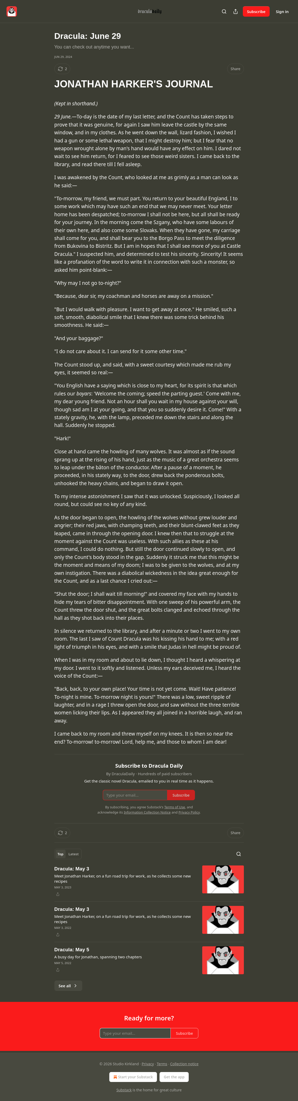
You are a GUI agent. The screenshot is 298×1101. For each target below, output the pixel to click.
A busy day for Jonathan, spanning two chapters (98, 956)
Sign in (282, 11)
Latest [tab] (73, 854)
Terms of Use (174, 807)
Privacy (148, 1063)
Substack (124, 1089)
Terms (162, 1063)
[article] (149, 881)
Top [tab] (61, 854)
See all (68, 985)
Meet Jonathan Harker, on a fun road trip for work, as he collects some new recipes (122, 878)
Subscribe (256, 11)
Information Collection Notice (147, 812)
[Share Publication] (235, 11)
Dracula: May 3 (71, 868)
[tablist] (68, 854)
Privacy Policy (189, 812)
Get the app (174, 1076)
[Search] (224, 11)
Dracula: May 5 (71, 949)
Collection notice (184, 1063)
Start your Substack (132, 1077)
